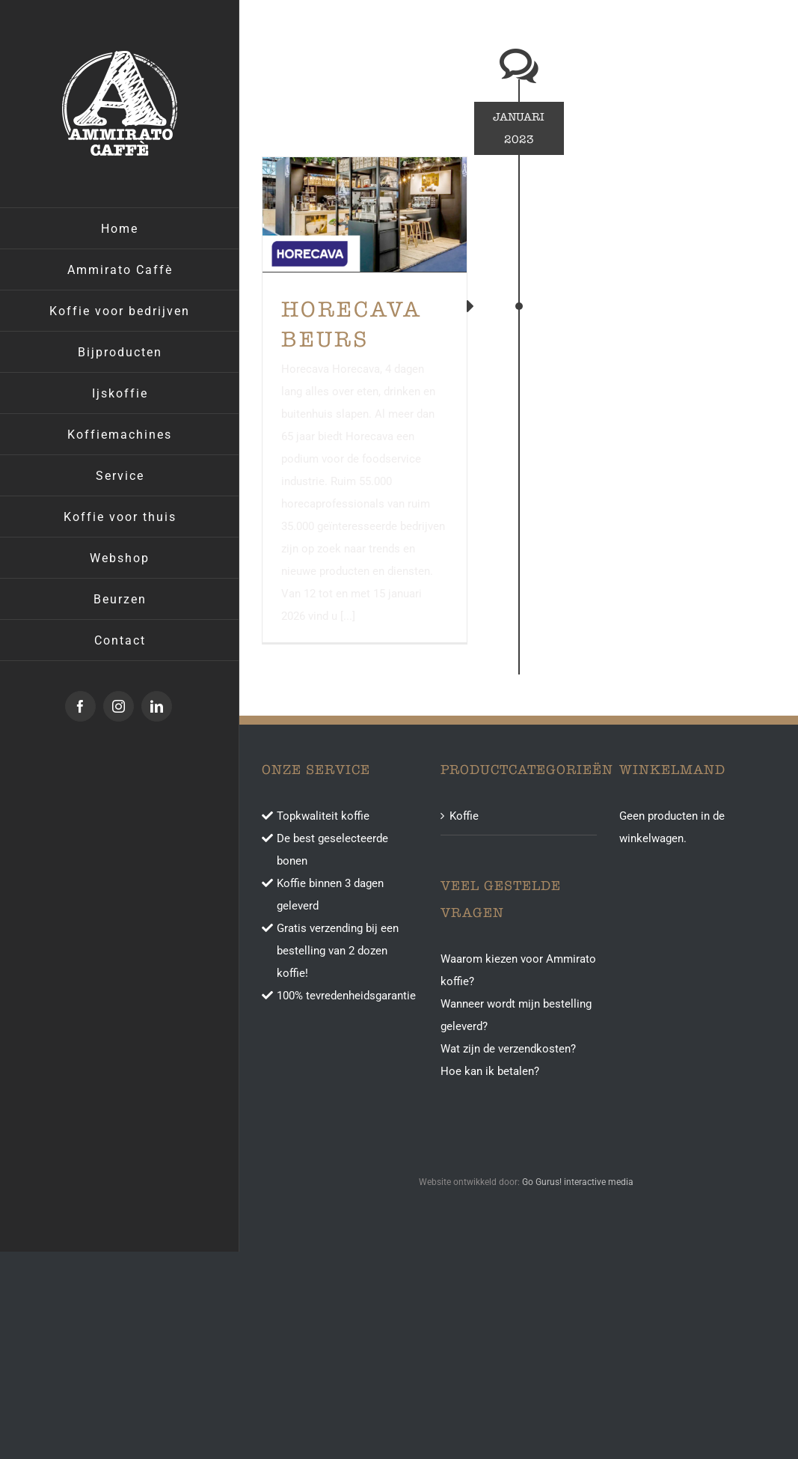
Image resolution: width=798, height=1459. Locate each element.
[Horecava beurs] (365, 214)
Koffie (464, 816)
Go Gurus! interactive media (577, 1182)
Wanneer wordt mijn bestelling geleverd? (516, 1015)
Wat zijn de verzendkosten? (508, 1049)
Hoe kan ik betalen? (490, 1071)
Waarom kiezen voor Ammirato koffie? (518, 970)
